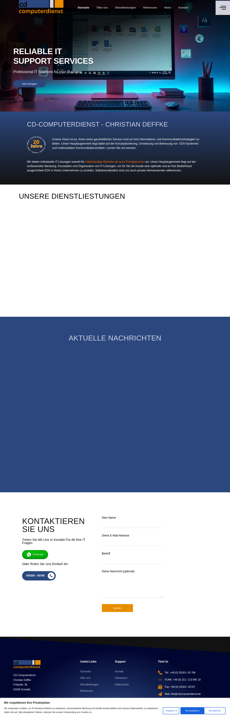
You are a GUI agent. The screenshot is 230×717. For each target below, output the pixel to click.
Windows (98, 363)
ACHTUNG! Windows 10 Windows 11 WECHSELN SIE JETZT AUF (114, 416)
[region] (115, 707)
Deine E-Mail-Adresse (132, 541)
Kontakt (184, 7)
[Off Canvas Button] (223, 8)
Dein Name (132, 523)
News (168, 7)
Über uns (102, 7)
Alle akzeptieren (213, 710)
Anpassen (166, 710)
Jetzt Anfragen (29, 83)
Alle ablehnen (188, 710)
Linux (36, 363)
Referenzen (150, 7)
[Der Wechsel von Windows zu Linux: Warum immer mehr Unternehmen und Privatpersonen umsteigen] (54, 381)
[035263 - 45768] (39, 575)
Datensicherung (161, 363)
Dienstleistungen (125, 7)
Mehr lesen (41, 466)
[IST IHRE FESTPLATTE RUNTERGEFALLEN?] (175, 381)
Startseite (83, 7)
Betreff (132, 559)
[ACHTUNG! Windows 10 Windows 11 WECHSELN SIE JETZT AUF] (115, 381)
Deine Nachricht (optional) (132, 586)
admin (34, 444)
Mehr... (40, 238)
